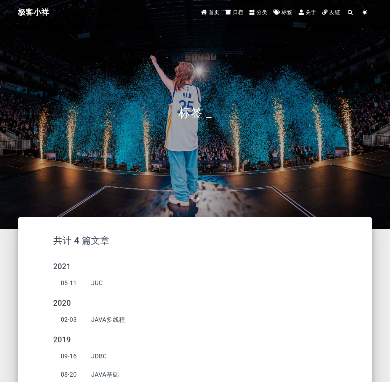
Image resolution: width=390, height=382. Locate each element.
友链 (331, 12)
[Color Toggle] (365, 12)
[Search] (350, 12)
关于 (307, 12)
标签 (282, 12)
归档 (234, 12)
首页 (210, 12)
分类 (258, 12)
